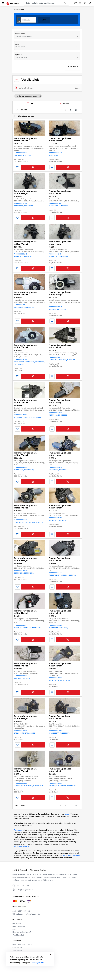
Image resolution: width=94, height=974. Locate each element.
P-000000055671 (20, 520)
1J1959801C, (18, 678)
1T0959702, (18, 628)
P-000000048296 (55, 678)
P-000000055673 (55, 412)
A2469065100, (29, 307)
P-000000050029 (55, 306)
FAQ (14, 929)
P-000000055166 (55, 625)
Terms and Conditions (71, 855)
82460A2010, (19, 573)
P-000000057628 (20, 359)
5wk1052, (52, 786)
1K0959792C (36, 628)
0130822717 (38, 522)
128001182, (53, 309)
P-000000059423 (20, 304)
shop (67, 814)
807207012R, (61, 309)
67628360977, (54, 733)
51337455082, (19, 362)
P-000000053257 (20, 625)
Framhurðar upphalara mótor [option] (28, 96)
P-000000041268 (55, 730)
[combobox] (44, 36)
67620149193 (71, 786)
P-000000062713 (20, 153)
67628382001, (61, 786)
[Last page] (75, 109)
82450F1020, (53, 628)
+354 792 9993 (23, 911)
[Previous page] (65, 109)
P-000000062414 (20, 203)
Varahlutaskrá (18, 935)
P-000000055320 (20, 570)
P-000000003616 (20, 783)
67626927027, (27, 786)
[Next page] (70, 109)
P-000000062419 (55, 254)
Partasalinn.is (19, 830)
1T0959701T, (18, 417)
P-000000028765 (55, 783)
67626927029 (38, 786)
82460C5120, (19, 206)
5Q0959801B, (19, 470)
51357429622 (19, 364)
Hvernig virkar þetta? (21, 932)
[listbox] (47, 96)
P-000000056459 (55, 357)
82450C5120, (54, 206)
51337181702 (40, 362)
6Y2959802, (18, 155)
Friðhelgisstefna (38, 962)
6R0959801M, (53, 155)
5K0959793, (53, 360)
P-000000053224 (55, 572)
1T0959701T (71, 360)
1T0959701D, (53, 575)
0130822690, (19, 307)
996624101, (18, 786)
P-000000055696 (20, 467)
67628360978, (19, 733)
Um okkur (16, 923)
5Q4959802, (53, 415)
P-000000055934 (20, 414)
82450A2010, (54, 520)
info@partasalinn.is (21, 846)
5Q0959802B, (54, 470)
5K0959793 (37, 417)
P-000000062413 (20, 254)
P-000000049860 (20, 676)
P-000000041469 (20, 730)
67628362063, (54, 680)
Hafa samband (18, 926)
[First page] (60, 109)
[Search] (65, 3)
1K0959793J (71, 575)
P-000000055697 (55, 467)
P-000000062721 (55, 153)
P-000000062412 (55, 203)
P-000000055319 (55, 518)
